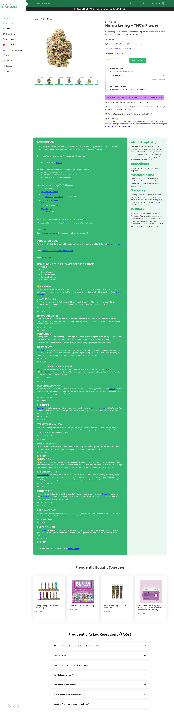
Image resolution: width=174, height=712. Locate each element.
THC (42, 19)
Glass (44, 230)
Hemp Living (46, 257)
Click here (144, 183)
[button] (137, 89)
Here (58, 205)
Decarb (48, 211)
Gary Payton (42, 350)
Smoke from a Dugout (49, 200)
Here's (66, 223)
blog (84, 219)
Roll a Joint (45, 203)
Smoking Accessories (50, 233)
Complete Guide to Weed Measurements (57, 251)
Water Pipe (58, 197)
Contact (157, 202)
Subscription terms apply (158, 79)
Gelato (107, 369)
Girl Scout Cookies (97, 408)
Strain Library (74, 549)
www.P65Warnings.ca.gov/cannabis (118, 126)
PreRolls (59, 163)
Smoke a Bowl (46, 194)
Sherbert (40, 408)
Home (36, 19)
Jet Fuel (112, 389)
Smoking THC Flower (49, 192)
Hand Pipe (49, 197)
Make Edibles (46, 209)
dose (120, 244)
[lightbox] (39, 81)
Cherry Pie (106, 494)
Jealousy (40, 369)
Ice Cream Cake (43, 475)
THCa (49, 19)
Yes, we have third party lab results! (118, 48)
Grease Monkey (46, 496)
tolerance (110, 244)
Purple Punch (42, 530)
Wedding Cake (46, 372)
